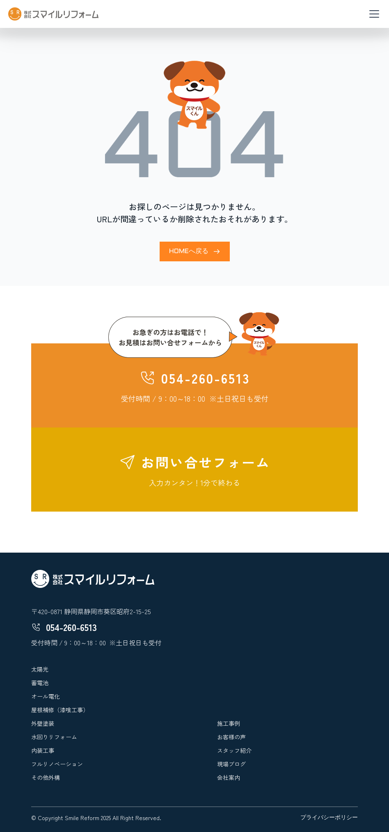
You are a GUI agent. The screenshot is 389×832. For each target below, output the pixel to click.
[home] (53, 14)
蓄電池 (39, 683)
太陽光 (39, 669)
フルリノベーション (57, 764)
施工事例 (228, 723)
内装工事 (42, 750)
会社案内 (228, 777)
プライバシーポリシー (329, 818)
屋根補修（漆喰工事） (60, 710)
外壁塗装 (42, 723)
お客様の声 (231, 737)
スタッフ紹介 (234, 750)
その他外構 (45, 777)
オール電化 (45, 696)
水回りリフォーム (54, 737)
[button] (372, 14)
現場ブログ (231, 764)
